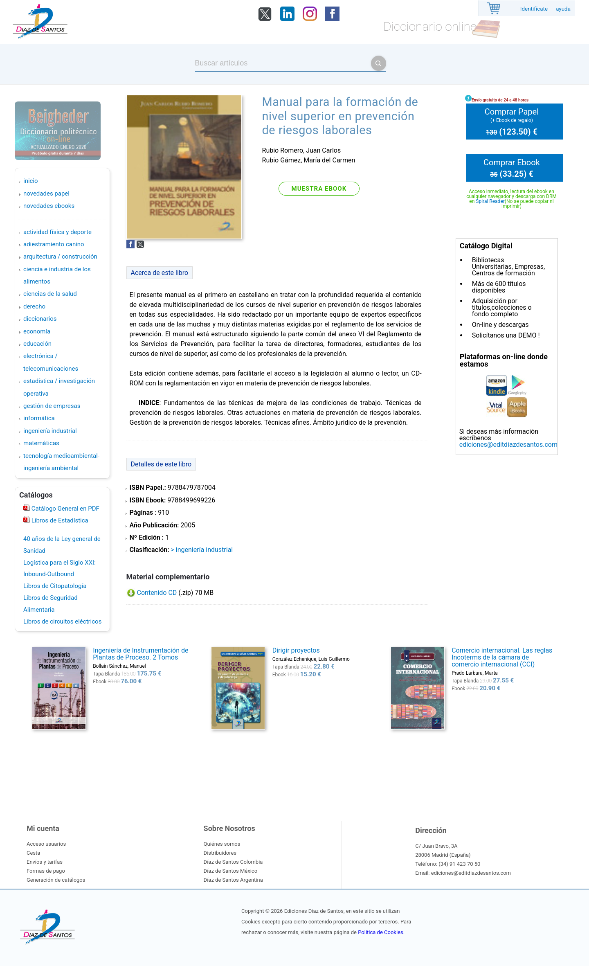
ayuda (563, 9)
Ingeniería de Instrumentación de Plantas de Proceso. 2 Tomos (140, 653)
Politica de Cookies (380, 932)
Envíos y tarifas (45, 862)
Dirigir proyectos (296, 650)
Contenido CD (157, 593)
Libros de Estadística (59, 520)
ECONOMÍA (36, 331)
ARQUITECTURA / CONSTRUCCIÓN (60, 256)
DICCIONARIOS (39, 318)
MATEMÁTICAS (41, 443)
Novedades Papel (46, 193)
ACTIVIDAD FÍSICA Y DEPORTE (57, 232)
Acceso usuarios (46, 844)
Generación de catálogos (56, 880)
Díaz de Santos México (230, 871)
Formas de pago (46, 871)
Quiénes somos (222, 844)
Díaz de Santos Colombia (233, 862)
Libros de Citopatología (54, 586)
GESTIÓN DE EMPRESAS (51, 406)
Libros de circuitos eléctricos (62, 621)
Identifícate (534, 9)
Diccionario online (430, 26)
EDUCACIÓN (37, 343)
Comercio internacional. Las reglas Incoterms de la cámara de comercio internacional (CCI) (502, 657)
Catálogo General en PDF (64, 508)
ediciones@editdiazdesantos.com (508, 444)
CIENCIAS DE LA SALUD (50, 293)
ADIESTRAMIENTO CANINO (53, 244)
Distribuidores (220, 853)
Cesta (33, 853)
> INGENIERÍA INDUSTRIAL (202, 550)
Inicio (30, 181)
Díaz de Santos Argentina (233, 880)
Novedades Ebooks (48, 205)
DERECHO (34, 306)
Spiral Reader (490, 201)
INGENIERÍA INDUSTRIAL (50, 431)
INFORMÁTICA (39, 418)
